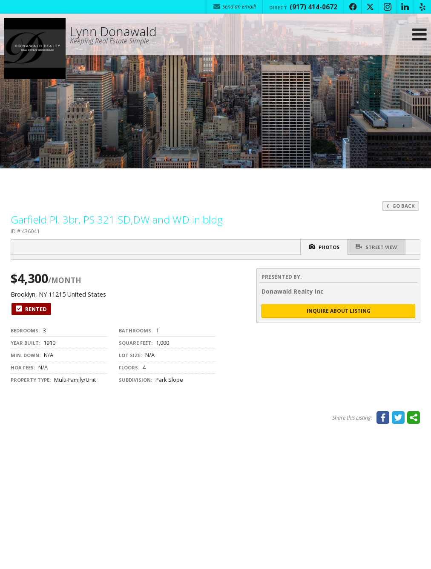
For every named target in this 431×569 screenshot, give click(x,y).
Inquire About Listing (338, 311)
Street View (376, 246)
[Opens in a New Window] (352, 7)
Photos (322, 247)
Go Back (401, 206)
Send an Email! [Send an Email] (234, 6)
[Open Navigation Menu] (419, 35)
